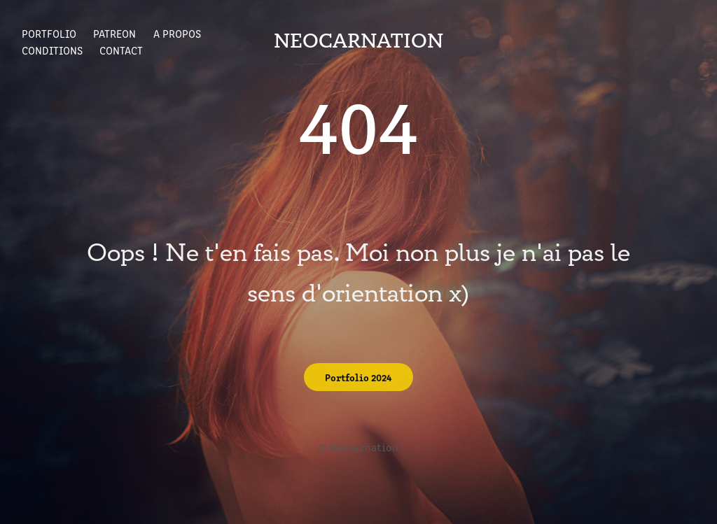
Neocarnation (358, 41)
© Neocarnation (358, 446)
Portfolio (49, 33)
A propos (177, 33)
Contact (121, 50)
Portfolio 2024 (358, 377)
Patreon (114, 33)
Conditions (52, 50)
